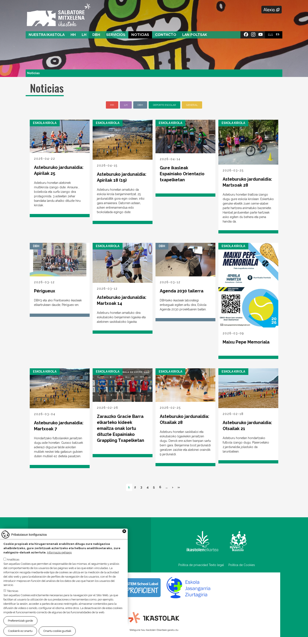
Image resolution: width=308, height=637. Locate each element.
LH (84, 34)
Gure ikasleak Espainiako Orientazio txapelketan (182, 173)
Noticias (140, 34)
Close (124, 531)
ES (277, 34)
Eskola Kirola (44, 123)
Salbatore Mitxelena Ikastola (58, 15)
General (192, 104)
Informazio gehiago (59, 552)
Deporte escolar (164, 104)
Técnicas (12, 591)
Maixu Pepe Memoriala (246, 342)
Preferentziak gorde (20, 621)
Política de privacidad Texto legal (201, 565)
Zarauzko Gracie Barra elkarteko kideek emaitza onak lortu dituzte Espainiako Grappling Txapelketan (120, 428)
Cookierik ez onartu (20, 631)
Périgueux (44, 290)
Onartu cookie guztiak (57, 631)
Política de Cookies (241, 565)
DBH (96, 34)
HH (73, 34)
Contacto (165, 34)
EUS (270, 34)
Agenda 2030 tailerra (181, 290)
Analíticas (13, 560)
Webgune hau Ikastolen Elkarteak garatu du (153, 629)
